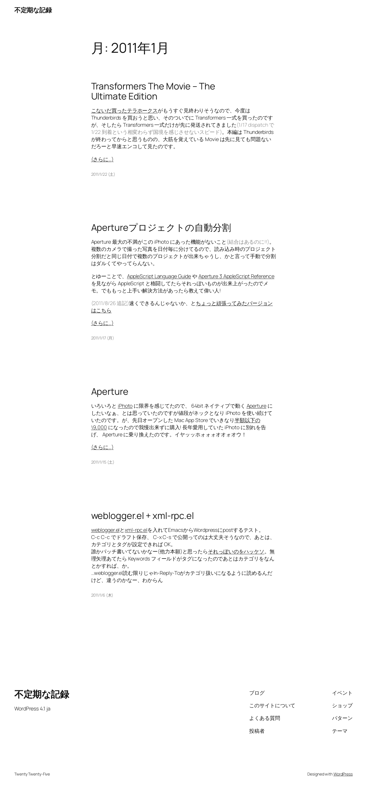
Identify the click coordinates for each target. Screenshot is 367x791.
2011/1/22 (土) (103, 174)
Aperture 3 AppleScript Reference (236, 276)
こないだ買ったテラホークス (124, 110)
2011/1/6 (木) (102, 595)
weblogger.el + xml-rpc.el (142, 516)
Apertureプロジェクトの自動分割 (161, 227)
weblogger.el (105, 529)
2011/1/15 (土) (103, 462)
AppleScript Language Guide (159, 276)
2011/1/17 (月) (102, 338)
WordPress (343, 774)
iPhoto (125, 405)
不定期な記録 (33, 10)
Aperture (109, 391)
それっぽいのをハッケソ (236, 551)
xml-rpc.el (136, 529)
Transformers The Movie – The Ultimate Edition (153, 91)
